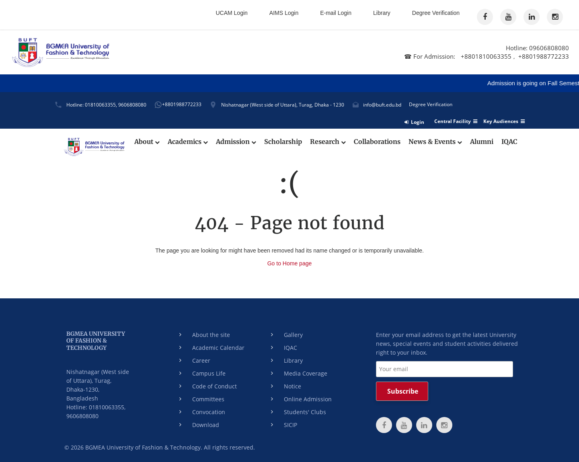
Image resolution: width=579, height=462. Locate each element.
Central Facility (455, 121)
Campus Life (209, 373)
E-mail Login (335, 13)
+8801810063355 (486, 56)
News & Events (435, 142)
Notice (292, 386)
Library (381, 13)
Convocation (208, 412)
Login (414, 122)
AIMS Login (283, 13)
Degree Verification (436, 13)
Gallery (293, 335)
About (147, 142)
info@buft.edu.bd (382, 104)
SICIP (290, 425)
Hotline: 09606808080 (537, 48)
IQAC (509, 142)
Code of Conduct (214, 386)
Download (205, 425)
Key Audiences (504, 121)
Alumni (481, 142)
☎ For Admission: (430, 56)
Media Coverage (305, 373)
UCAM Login (231, 13)
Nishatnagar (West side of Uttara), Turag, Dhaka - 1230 (282, 104)
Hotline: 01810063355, (91, 104)
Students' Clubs (305, 412)
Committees (208, 399)
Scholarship (283, 142)
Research (328, 142)
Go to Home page (289, 263)
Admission (236, 142)
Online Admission (308, 399)
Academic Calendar (218, 347)
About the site (211, 335)
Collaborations (377, 142)
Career (201, 360)
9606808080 (132, 104)
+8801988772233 (543, 56)
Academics (188, 142)
